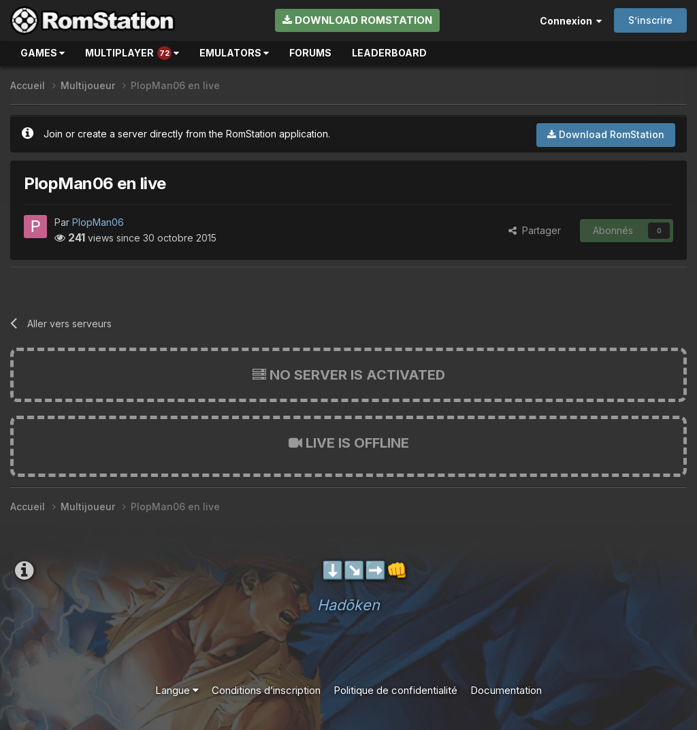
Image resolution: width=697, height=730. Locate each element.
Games (42, 53)
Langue (177, 690)
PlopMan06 (98, 222)
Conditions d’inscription (266, 690)
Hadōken (348, 605)
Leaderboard (389, 53)
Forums (310, 53)
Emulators (234, 53)
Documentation (506, 690)
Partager (534, 230)
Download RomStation (357, 20)
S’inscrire (650, 20)
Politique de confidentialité (395, 690)
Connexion (571, 21)
